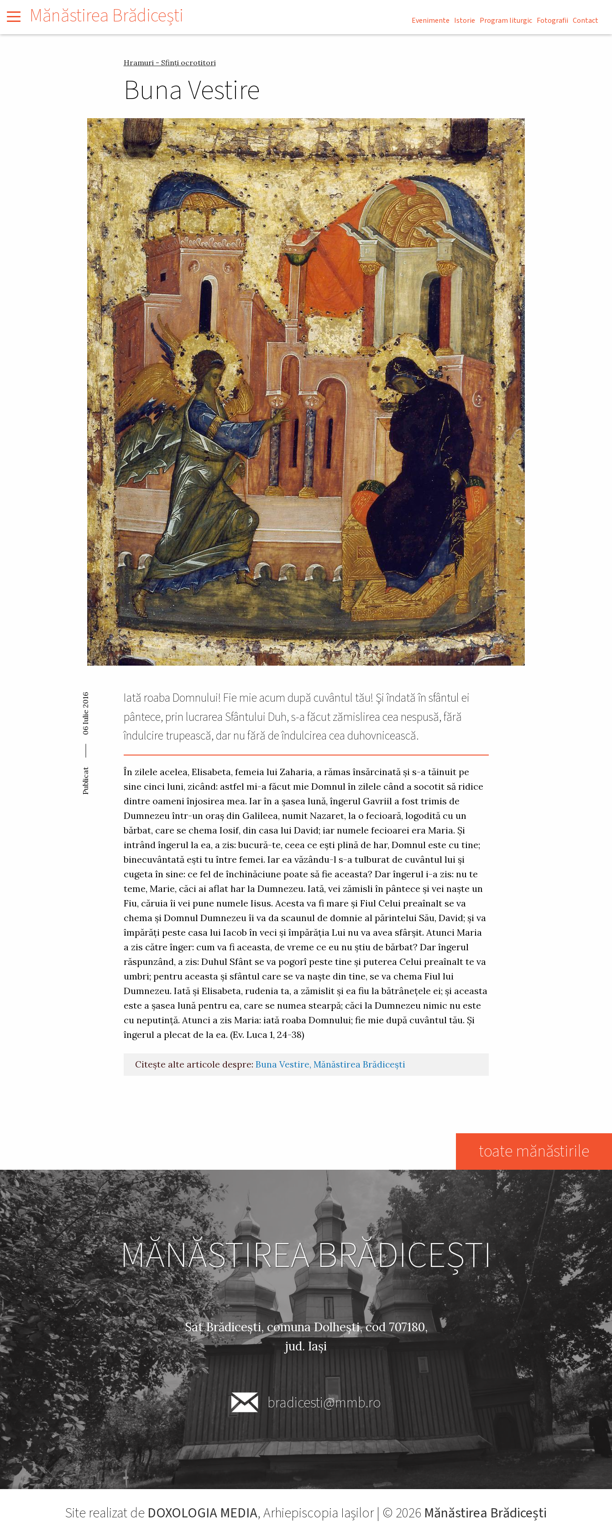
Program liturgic (506, 21)
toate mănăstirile (533, 1151)
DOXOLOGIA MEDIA (202, 1513)
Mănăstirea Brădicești (106, 16)
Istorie (464, 21)
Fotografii (552, 21)
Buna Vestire (282, 1064)
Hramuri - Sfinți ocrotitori (170, 62)
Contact (585, 21)
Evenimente (431, 21)
